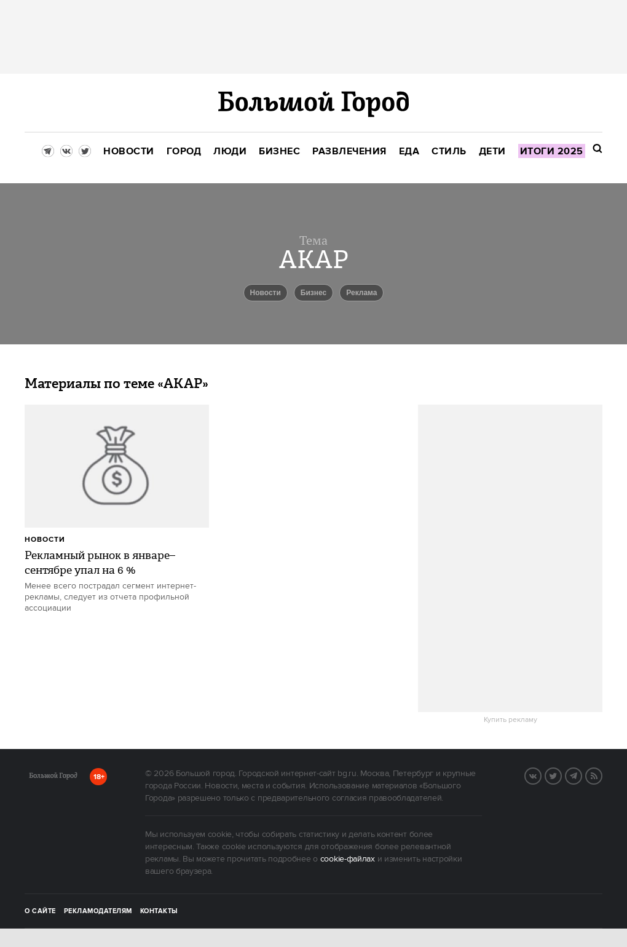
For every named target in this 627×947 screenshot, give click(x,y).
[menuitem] (128, 151)
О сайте (40, 911)
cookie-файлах (347, 859)
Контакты (159, 911)
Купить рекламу (510, 720)
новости (265, 292)
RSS (601, 774)
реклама (361, 292)
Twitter (561, 774)
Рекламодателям (98, 911)
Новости (45, 539)
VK (541, 774)
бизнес (313, 292)
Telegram (581, 774)
